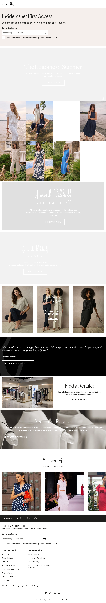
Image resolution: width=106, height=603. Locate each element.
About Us (5, 554)
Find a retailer (7, 573)
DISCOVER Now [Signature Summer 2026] (53, 222)
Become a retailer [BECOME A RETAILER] (16, 437)
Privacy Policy (33, 554)
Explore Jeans (35, 271)
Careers (5, 562)
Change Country (12, 586)
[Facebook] (46, 593)
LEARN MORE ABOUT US (18, 363)
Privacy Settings (32, 586)
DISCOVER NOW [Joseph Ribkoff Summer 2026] (53, 83)
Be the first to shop (9, 28)
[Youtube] (55, 593)
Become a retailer (8, 566)
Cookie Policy (33, 562)
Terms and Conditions (36, 558)
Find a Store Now (79, 399)
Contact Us (6, 580)
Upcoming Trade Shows (11, 569)
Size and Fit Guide (9, 577)
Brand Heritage (7, 558)
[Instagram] (50, 593)
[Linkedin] (59, 593)
